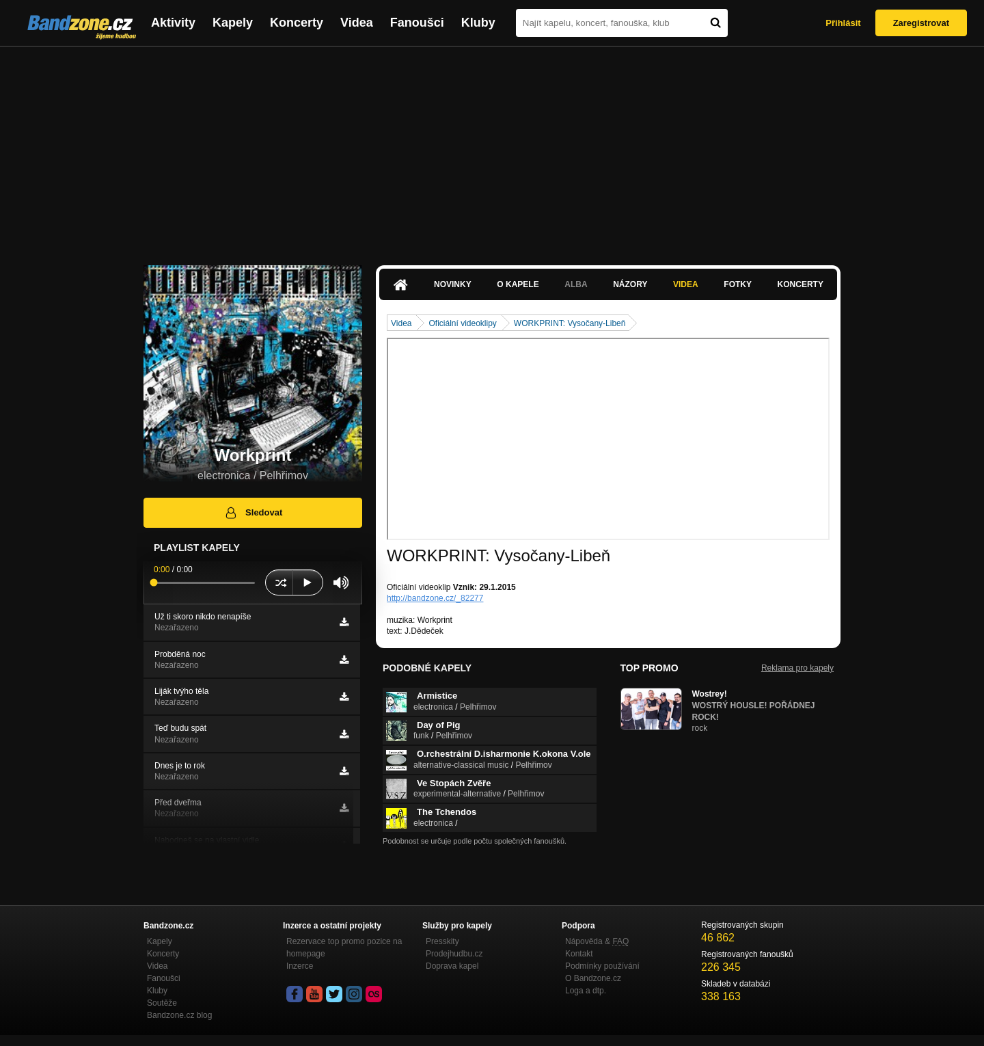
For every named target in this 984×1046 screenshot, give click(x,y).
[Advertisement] (492, 149)
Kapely (233, 22)
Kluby (478, 22)
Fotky (738, 284)
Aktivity (173, 22)
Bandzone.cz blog (179, 1015)
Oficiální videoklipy (462, 323)
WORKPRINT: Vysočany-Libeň (570, 323)
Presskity (442, 941)
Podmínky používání (602, 966)
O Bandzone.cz (593, 978)
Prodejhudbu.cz (454, 953)
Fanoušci (417, 22)
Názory (630, 284)
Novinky (453, 284)
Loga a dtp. (585, 990)
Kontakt (579, 953)
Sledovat (253, 512)
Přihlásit (842, 23)
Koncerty (296, 22)
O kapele (517, 284)
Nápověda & (597, 941)
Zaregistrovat (921, 23)
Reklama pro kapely (797, 668)
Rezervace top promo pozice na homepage (344, 947)
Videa (356, 22)
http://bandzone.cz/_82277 (435, 598)
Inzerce (299, 966)
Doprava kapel (452, 966)
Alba (575, 284)
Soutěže (162, 1003)
